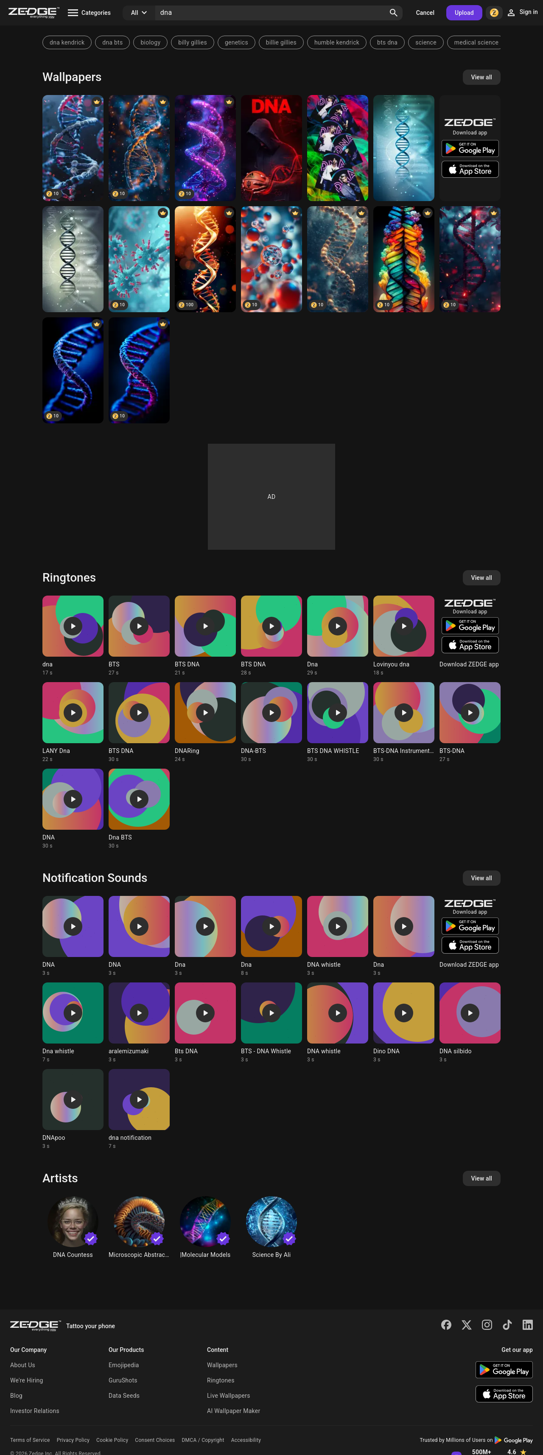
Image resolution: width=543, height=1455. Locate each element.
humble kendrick (336, 42)
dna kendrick (67, 42)
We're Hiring (26, 1380)
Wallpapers (222, 1365)
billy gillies (192, 42)
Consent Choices (155, 1440)
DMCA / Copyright (203, 1440)
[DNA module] (139, 148)
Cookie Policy (112, 1440)
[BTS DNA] (337, 148)
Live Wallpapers (228, 1395)
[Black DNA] (470, 259)
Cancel (425, 12)
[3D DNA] (403, 148)
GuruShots (123, 1380)
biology (150, 42)
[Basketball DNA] (271, 148)
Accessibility (246, 1440)
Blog (16, 1395)
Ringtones (221, 1380)
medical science (476, 42)
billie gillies (281, 42)
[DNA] (73, 148)
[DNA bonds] (271, 259)
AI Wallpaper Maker (233, 1410)
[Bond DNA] (337, 259)
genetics (236, 42)
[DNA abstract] (205, 259)
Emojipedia (124, 1365)
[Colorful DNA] (403, 259)
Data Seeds (124, 1395)
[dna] (73, 259)
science (426, 42)
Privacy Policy (73, 1440)
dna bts (112, 42)
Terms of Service (30, 1440)
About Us (22, 1365)
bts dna (387, 42)
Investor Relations (34, 1410)
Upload (464, 12)
